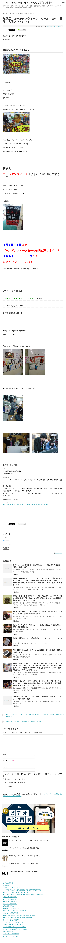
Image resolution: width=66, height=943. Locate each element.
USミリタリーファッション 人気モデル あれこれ (24, 856)
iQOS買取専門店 (8, 931)
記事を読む (16, 574)
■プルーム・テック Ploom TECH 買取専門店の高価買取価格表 (23, 894)
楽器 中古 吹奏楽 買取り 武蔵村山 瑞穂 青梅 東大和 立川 (22, 721)
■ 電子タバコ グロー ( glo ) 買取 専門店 (15, 892)
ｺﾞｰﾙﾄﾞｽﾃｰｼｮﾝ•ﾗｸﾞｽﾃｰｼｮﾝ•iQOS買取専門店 (27, 2)
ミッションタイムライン (11, 936)
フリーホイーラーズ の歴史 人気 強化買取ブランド (25, 848)
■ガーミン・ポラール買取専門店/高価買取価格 (18, 917)
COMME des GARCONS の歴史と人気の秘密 (23, 871)
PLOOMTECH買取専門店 (11, 934)
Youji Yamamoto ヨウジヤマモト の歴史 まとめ (23, 863)
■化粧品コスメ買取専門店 (11, 908)
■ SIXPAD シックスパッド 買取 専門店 (15, 911)
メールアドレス (8, 760)
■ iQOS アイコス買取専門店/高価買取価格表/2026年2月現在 (22, 890)
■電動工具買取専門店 (10, 897)
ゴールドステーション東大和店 (13, 924)
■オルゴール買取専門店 (10, 901)
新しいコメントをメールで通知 (15, 779)
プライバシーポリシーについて (13, 887)
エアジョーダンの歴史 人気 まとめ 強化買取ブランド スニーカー (29, 840)
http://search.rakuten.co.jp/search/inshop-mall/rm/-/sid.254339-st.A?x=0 (25, 504)
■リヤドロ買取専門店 (10, 899)
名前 (5, 754)
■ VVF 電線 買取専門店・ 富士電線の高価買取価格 (19, 915)
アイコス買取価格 (8, 883)
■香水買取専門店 (8, 906)
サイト (5, 767)
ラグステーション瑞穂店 (54, 26)
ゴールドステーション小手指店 (13, 922)
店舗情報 (6, 885)
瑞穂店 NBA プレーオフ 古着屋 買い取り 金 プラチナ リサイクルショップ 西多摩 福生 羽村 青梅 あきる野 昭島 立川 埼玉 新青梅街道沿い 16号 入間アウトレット (37, 683)
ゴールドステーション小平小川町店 (14, 927)
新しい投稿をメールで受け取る (15, 782)
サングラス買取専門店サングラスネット (16, 929)
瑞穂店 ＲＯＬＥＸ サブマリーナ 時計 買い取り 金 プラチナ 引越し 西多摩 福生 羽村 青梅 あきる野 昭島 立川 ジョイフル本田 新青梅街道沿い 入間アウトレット (37, 598)
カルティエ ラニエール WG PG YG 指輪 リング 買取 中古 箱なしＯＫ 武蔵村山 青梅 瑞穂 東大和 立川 (33, 715)
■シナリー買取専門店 (10, 904)
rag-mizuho (58, 553)
